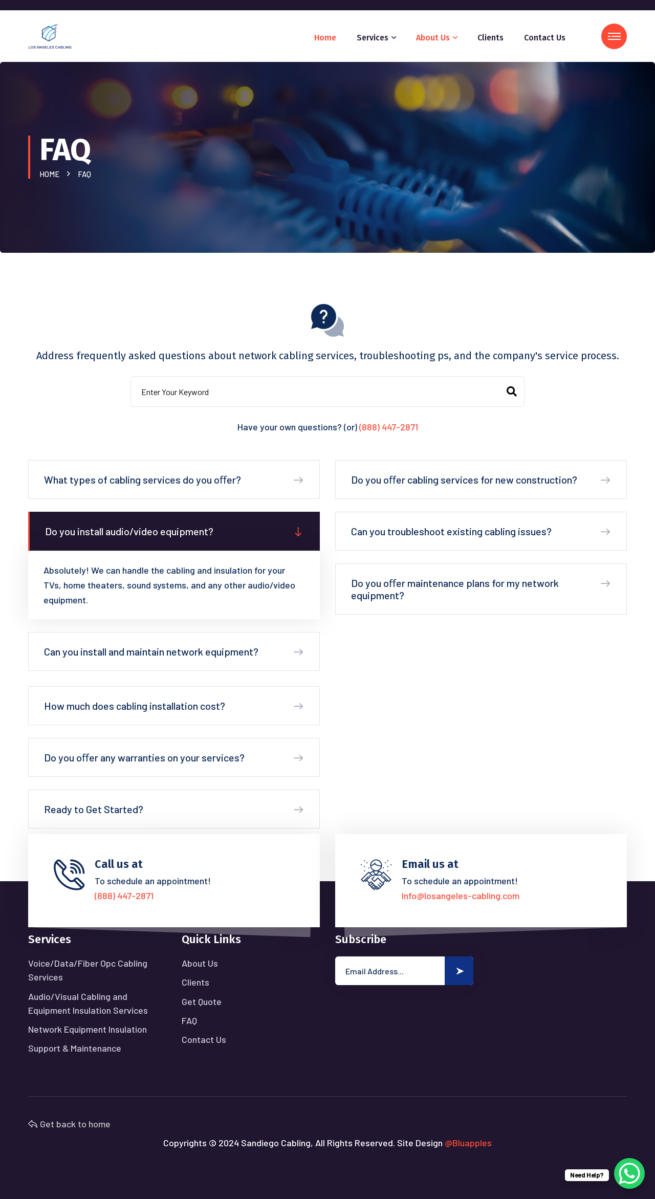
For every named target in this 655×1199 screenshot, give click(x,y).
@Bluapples (468, 1142)
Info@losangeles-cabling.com (460, 895)
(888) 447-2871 (388, 426)
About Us (433, 37)
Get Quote (202, 1001)
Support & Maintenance (74, 1048)
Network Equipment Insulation (87, 1029)
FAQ (189, 1020)
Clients (490, 37)
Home (325, 37)
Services (372, 37)
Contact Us (544, 37)
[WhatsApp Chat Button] (629, 1173)
